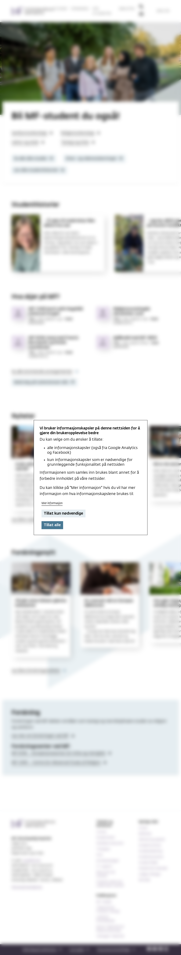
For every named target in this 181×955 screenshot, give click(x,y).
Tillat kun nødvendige (63, 513)
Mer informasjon (52, 503)
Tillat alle (52, 525)
